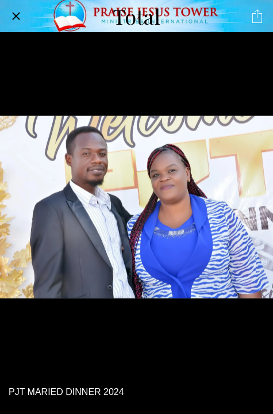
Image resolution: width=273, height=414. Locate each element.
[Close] (16, 16)
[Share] (257, 16)
